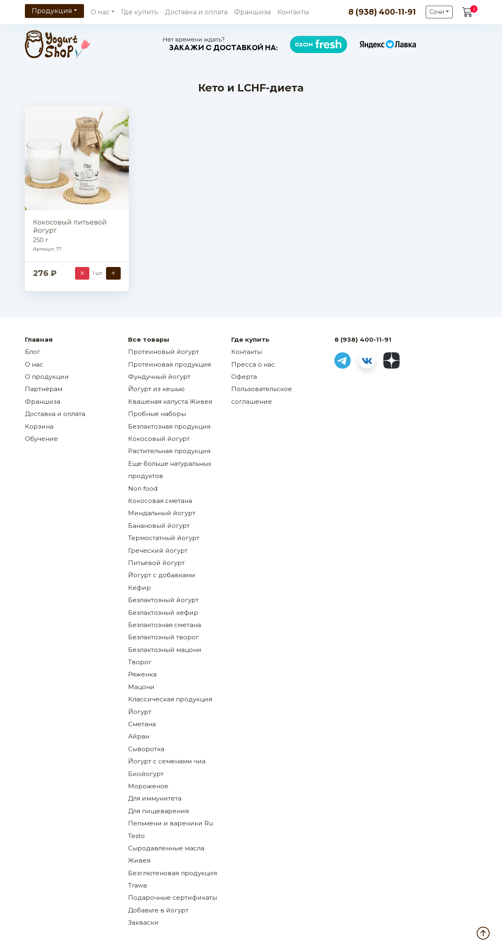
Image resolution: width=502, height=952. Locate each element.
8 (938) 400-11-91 (382, 12)
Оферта (244, 376)
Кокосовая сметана (160, 501)
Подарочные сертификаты (172, 897)
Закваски (143, 922)
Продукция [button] (52, 11)
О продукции (47, 376)
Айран (138, 736)
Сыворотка (146, 749)
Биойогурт (146, 774)
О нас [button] (100, 12)
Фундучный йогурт (159, 376)
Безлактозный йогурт (163, 600)
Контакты (293, 12)
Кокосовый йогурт (159, 439)
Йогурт (139, 712)
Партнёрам (43, 389)
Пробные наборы (157, 414)
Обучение (41, 439)
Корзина (39, 426)
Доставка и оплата (196, 12)
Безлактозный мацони (164, 650)
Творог (140, 662)
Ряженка (142, 674)
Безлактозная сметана (164, 625)
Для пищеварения (158, 811)
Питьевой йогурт (156, 563)
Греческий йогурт (158, 550)
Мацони (141, 687)
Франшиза (252, 12)
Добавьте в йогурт (158, 910)
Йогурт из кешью (156, 389)
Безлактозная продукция (169, 426)
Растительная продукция (169, 451)
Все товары (148, 339)
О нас (34, 364)
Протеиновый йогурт (163, 352)
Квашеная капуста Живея (170, 401)
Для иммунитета (154, 798)
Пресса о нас (253, 364)
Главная (39, 339)
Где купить (139, 12)
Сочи (436, 12)
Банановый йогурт (159, 525)
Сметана (142, 724)
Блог (32, 352)
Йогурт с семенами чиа (167, 761)
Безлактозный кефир (163, 612)
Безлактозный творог (163, 637)
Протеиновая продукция (169, 364)
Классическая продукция (170, 699)
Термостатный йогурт (163, 538)
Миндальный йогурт (161, 513)
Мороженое (148, 786)
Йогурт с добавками (161, 575)
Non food (142, 488)
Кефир (139, 588)
